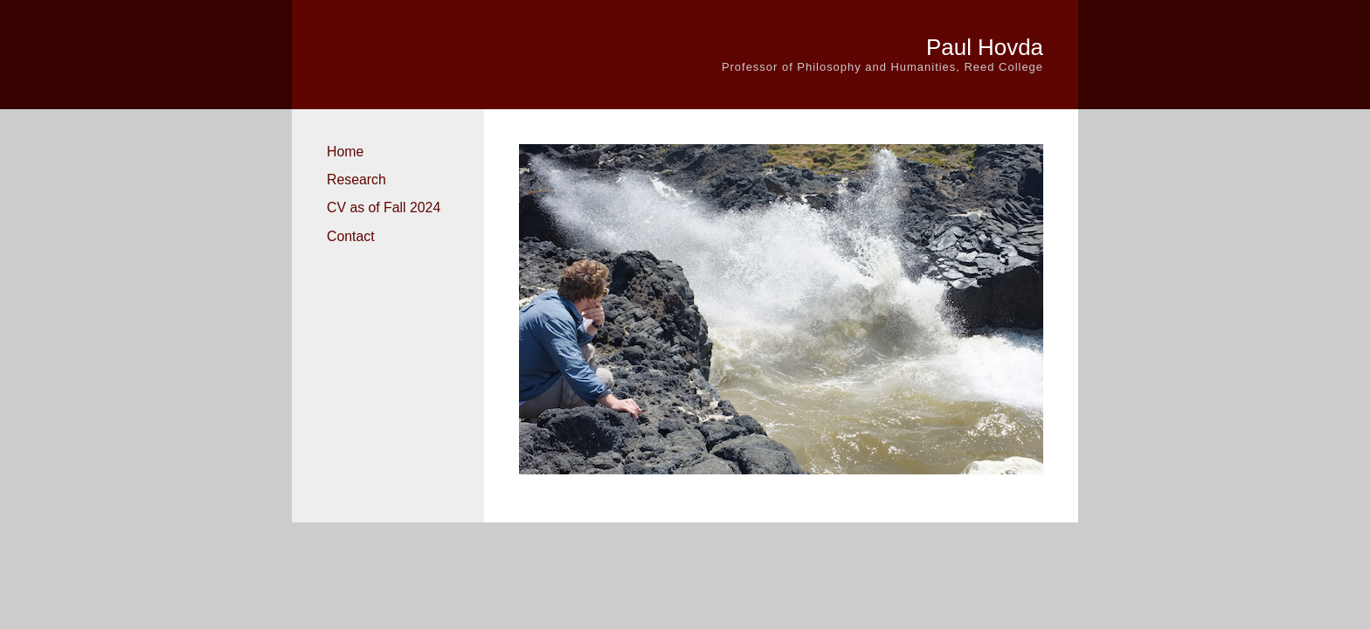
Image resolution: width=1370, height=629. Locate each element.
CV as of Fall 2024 (383, 207)
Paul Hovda (984, 47)
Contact (351, 236)
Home (345, 151)
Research (356, 179)
